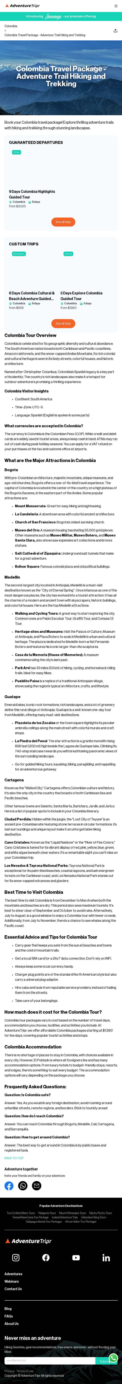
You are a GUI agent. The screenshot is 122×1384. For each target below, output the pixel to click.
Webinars (11, 1281)
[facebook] (9, 1185)
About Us (11, 1323)
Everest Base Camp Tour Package (30, 1217)
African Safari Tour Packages (80, 1222)
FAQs (8, 1316)
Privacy (9, 1371)
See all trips (63, 222)
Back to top (14, 1158)
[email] (36, 1185)
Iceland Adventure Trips (65, 1217)
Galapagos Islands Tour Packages (44, 1222)
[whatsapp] (22, 1185)
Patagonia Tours (47, 1213)
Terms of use (25, 1371)
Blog (8, 1308)
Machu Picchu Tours (100, 1213)
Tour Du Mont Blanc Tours (21, 1213)
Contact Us (13, 1289)
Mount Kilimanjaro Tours (72, 1213)
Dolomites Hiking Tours (93, 1217)
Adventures (13, 1274)
